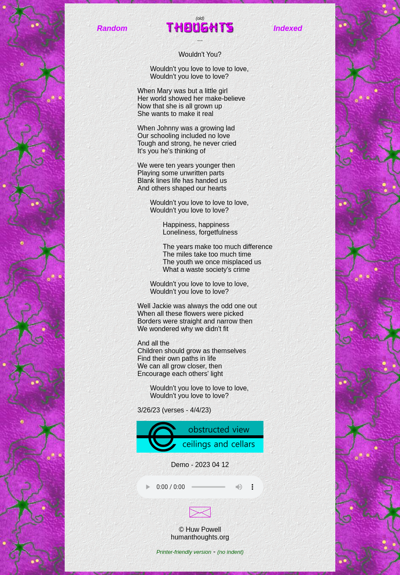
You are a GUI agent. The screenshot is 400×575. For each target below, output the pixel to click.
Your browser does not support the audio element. (200, 486)
